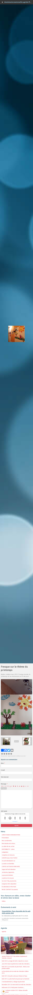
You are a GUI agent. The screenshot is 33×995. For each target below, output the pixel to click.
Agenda (4, 931)
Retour (16, 741)
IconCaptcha (14, 821)
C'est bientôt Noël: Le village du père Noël (13, 981)
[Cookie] (4, 991)
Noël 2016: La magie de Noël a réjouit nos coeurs (15, 961)
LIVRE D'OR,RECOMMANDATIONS (11, 835)
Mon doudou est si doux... (9, 843)
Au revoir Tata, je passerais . (9, 881)
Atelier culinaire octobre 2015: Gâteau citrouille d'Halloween (15, 991)
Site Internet (5, 777)
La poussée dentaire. (7, 875)
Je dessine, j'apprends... (8, 872)
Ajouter (17, 825)
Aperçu (3, 788)
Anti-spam (4, 811)
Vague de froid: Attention (8, 869)
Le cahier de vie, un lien (8, 846)
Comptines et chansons (8, 855)
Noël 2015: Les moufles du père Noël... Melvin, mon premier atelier (16, 967)
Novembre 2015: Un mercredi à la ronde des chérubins (16, 984)
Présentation (5, 837)
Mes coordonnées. (7, 840)
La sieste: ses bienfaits (8, 863)
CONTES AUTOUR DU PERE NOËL (11, 866)
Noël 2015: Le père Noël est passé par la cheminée (15, 979)
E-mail (3, 770)
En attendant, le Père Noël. (9, 886)
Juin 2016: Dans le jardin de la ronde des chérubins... (16, 964)
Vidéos (4, 901)
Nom (2, 763)
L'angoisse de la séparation (9, 884)
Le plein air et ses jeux (8, 878)
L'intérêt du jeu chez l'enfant (9, 858)
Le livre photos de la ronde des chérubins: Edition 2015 (15, 972)
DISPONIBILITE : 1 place (8, 849)
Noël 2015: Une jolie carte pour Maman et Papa (14, 976)
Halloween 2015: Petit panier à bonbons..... (13, 987)
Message (3, 784)
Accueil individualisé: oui (8, 860)
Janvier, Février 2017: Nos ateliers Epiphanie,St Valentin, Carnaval (14, 957)
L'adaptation (5, 852)
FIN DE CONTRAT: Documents (10, 889)
